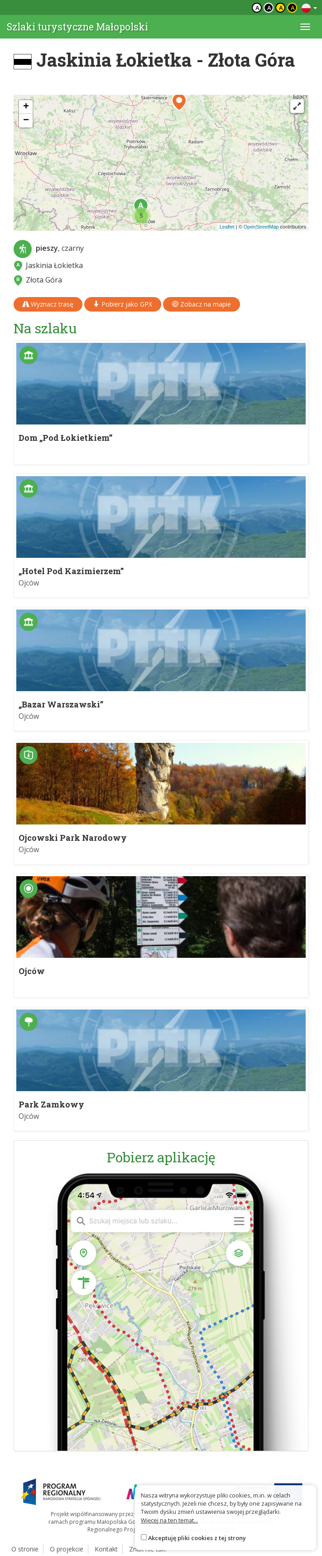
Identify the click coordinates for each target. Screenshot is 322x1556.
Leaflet (227, 226)
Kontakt (106, 1549)
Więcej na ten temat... (169, 1520)
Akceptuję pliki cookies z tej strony (197, 1538)
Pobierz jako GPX (122, 304)
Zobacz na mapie (201, 304)
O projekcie (66, 1549)
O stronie (24, 1549)
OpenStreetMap (261, 226)
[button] (141, 216)
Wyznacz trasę (48, 304)
